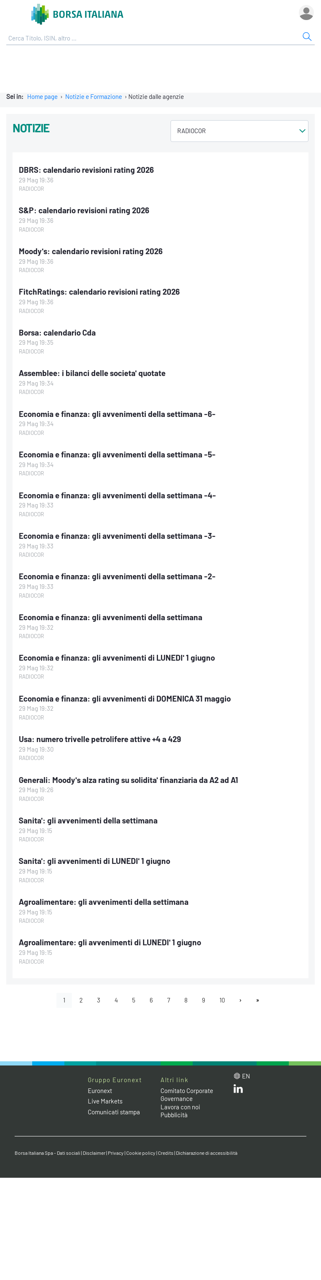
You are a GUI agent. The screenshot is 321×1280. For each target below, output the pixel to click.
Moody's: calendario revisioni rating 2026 (91, 251)
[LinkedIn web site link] (238, 1090)
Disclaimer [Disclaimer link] (94, 1153)
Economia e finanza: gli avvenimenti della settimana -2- (117, 576)
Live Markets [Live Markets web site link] (105, 1101)
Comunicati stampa (114, 1112)
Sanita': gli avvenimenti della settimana (88, 820)
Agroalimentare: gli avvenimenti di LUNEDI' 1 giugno (110, 942)
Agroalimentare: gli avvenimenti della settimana (104, 901)
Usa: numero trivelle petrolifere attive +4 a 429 (100, 739)
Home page (42, 96)
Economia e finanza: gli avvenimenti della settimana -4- (117, 495)
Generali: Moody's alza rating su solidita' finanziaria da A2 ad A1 (128, 780)
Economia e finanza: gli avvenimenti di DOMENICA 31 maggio (125, 698)
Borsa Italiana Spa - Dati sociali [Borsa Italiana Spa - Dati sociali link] (47, 1153)
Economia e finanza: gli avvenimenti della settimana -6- (117, 414)
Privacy (116, 1153)
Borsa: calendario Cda (57, 332)
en (246, 1076)
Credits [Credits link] (165, 1153)
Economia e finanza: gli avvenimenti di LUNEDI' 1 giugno (117, 657)
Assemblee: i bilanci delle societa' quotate (92, 373)
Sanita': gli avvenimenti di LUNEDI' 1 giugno (94, 861)
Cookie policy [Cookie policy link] (140, 1153)
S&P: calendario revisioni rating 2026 (84, 210)
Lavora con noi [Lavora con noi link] (180, 1107)
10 (222, 1000)
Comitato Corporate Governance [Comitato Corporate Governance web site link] (186, 1095)
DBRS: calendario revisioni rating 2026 (86, 169)
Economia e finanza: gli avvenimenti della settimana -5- (117, 454)
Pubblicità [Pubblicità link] (174, 1114)
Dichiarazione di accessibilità (206, 1153)
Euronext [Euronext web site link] (100, 1090)
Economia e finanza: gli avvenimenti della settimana (110, 617)
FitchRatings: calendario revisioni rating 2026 (99, 291)
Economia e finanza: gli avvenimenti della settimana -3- (117, 535)
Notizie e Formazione (93, 96)
